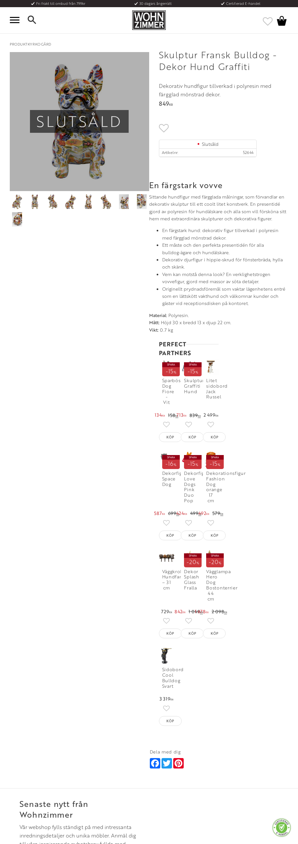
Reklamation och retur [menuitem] (30, 775)
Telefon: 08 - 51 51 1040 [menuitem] (169, 751)
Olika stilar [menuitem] (89, 751)
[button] (16, 20)
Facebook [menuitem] (234, 751)
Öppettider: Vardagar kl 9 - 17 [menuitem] (175, 743)
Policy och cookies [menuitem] (26, 783)
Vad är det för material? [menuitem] (31, 767)
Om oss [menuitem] (86, 743)
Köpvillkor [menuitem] (19, 751)
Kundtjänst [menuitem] (19, 743)
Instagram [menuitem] (233, 743)
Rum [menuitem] (83, 759)
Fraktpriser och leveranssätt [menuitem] (35, 759)
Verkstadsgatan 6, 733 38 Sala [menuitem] (174, 767)
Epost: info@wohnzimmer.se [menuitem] (174, 759)
